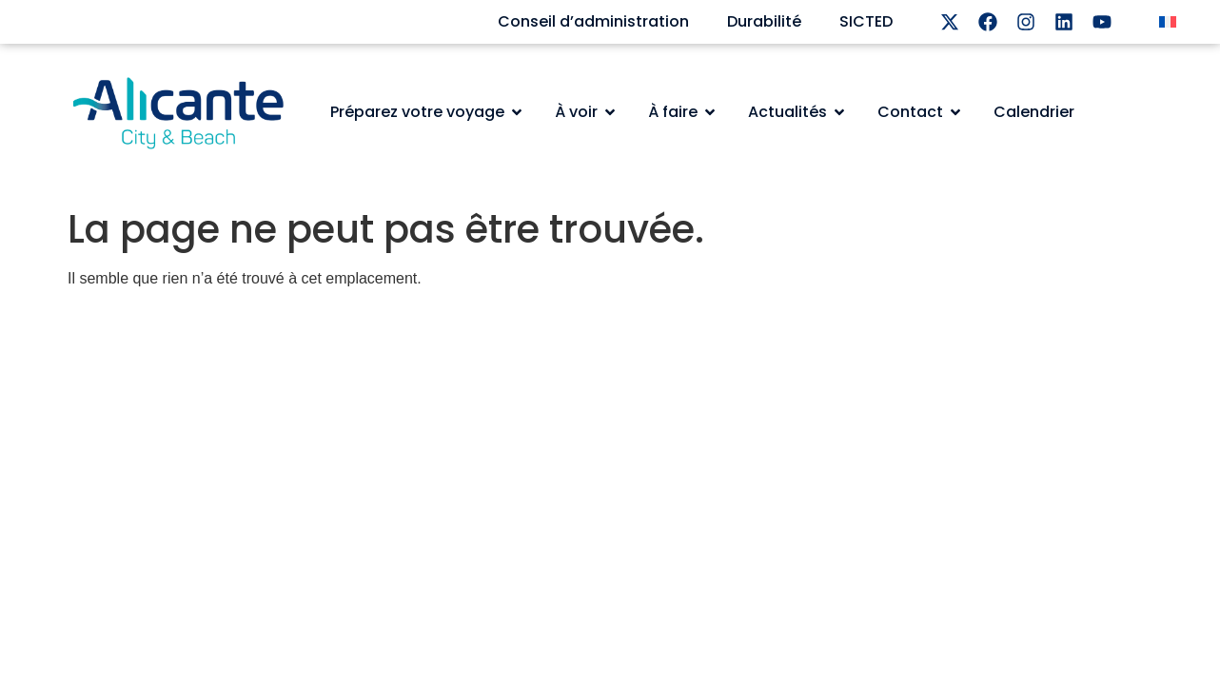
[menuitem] (1167, 22)
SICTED (866, 21)
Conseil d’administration (593, 21)
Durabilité (764, 21)
